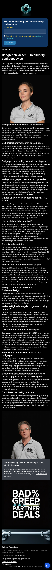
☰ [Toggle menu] (49, 3)
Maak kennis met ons (9, 562)
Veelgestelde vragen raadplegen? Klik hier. (16, 559)
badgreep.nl (6, 50)
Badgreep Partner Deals (10, 547)
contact (31, 387)
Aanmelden (10, 43)
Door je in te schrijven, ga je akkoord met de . (24, 37)
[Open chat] (47, 565)
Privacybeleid (6, 564)
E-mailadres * (8, 27)
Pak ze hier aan (20, 556)
